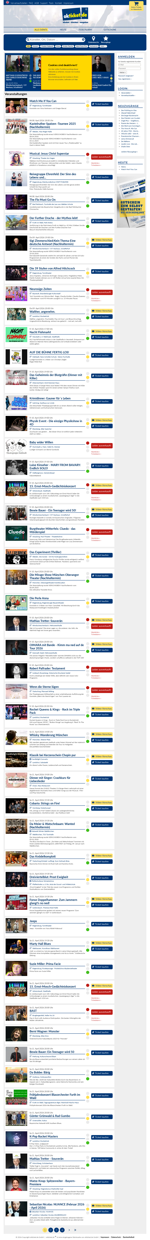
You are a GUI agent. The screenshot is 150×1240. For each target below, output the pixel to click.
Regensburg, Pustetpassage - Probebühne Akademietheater (54, 968)
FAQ (31, 3)
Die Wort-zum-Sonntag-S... (131, 126)
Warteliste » (95, 163)
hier (76, 79)
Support (43, 3)
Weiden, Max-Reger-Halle (42, 132)
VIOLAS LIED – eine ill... (130, 134)
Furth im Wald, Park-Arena (42, 223)
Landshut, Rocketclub (40, 316)
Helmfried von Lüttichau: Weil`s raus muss (98, 77)
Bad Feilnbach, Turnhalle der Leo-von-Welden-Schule (52, 204)
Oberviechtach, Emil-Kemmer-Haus (45, 383)
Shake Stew (125, 146)
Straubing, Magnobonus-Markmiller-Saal (47, 1189)
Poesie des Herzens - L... (130, 123)
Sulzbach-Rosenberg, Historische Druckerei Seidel (51, 673)
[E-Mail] (129, 64)
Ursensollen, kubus (39, 1120)
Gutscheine (110, 29)
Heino (123, 167)
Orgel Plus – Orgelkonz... (130, 121)
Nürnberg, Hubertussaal (41, 808)
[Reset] (83, 39)
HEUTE (63, 29)
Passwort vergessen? (126, 76)
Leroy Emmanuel (127, 139)
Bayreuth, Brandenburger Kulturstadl (46, 293)
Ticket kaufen (100, 104)
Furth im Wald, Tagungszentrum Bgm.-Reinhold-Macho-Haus (55, 1102)
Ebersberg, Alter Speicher (41, 429)
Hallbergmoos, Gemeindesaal (43, 473)
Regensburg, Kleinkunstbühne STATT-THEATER (50, 182)
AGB (36, 3)
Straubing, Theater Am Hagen (43, 158)
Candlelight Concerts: (39, 759)
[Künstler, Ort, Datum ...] (55, 39)
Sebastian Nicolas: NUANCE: (42, 1212)
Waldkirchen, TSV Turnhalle (43, 834)
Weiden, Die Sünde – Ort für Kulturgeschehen (49, 557)
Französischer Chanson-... (130, 136)
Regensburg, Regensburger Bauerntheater (48, 603)
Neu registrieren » (124, 79)
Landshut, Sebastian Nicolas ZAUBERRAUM (49, 1215)
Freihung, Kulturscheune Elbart (44, 1056)
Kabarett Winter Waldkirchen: (42, 831)
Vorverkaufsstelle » (128, 95)
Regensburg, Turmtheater (41, 106)
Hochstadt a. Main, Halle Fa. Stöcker (46, 447)
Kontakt (58, 3)
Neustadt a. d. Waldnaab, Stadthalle (46, 337)
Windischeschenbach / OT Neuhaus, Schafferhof (51, 249)
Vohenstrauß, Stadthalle (41, 491)
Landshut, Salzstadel (40, 762)
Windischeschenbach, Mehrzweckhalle (47, 625)
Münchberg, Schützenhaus (42, 1163)
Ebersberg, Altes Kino (40, 1036)
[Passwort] (129, 68)
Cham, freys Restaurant (41, 786)
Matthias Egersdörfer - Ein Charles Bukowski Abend (17, 77)
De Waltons (125, 141)
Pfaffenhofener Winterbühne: (42, 881)
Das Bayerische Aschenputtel (40, 76)
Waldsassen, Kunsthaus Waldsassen (45, 948)
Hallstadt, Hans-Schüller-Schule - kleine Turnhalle (51, 357)
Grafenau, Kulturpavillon (41, 1077)
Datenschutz (116, 1237)
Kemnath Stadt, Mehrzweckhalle (44, 653)
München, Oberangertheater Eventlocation (48, 583)
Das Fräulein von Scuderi (130, 118)
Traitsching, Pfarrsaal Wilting (43, 691)
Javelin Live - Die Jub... (129, 144)
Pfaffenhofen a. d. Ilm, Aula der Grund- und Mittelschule (53, 884)
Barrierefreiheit (128, 1237)
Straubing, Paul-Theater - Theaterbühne (47, 537)
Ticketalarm (85, 29)
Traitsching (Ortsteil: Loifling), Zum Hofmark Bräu (51, 861)
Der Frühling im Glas (129, 110)
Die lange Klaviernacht (129, 115)
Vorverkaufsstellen (19, 3)
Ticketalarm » (96, 165)
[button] (122, 72)
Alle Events (41, 29)
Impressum (68, 3)
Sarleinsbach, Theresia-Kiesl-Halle (45, 908)
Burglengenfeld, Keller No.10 (43, 1015)
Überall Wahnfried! (128, 113)
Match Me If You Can (129, 169)
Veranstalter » (126, 93)
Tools (51, 3)
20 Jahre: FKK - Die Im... (130, 131)
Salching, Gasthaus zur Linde (43, 403)
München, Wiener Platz (41, 740)
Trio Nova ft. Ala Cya (129, 128)
